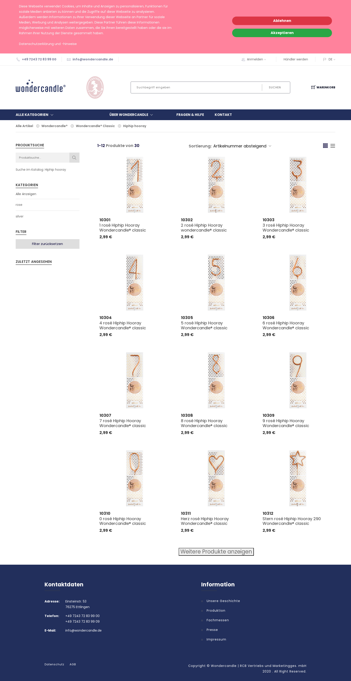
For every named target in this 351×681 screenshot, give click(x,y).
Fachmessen (218, 620)
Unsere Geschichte (223, 601)
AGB (73, 664)
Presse (212, 630)
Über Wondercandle (132, 114)
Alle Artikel (24, 126)
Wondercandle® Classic (95, 126)
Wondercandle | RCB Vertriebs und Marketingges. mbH (258, 666)
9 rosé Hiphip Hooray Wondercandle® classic (286, 423)
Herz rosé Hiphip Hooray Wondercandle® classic (205, 521)
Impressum (216, 639)
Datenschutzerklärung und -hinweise (48, 44)
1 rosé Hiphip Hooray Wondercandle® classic (122, 227)
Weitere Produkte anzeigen (216, 551)
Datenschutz (54, 664)
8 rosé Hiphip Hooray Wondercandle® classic (204, 423)
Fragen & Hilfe (190, 114)
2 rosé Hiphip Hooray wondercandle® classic (204, 227)
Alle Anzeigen (26, 194)
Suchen (275, 87)
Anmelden (258, 59)
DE (330, 59)
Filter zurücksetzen (47, 243)
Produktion (216, 610)
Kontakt (223, 114)
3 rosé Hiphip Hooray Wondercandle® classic (286, 227)
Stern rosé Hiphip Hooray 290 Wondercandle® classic (292, 521)
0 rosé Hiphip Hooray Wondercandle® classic (122, 521)
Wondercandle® (54, 126)
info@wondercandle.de (93, 59)
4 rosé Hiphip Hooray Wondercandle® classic (122, 325)
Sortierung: (200, 146)
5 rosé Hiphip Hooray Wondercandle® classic (204, 325)
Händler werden (296, 59)
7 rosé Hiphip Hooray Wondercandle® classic (122, 423)
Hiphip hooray (134, 126)
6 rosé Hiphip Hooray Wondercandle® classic (286, 325)
